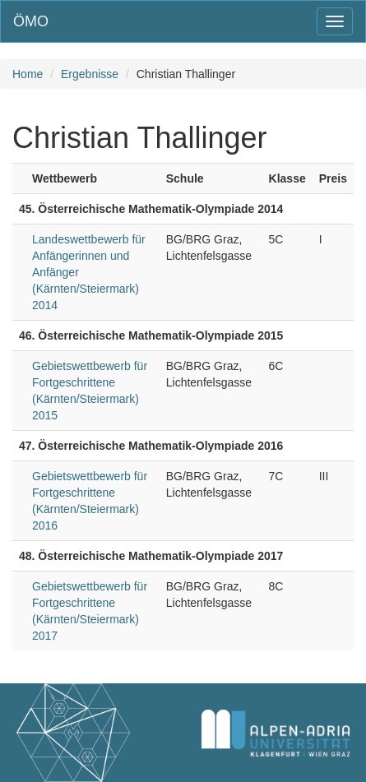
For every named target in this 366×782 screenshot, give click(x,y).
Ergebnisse (89, 74)
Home (27, 74)
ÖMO (31, 21)
